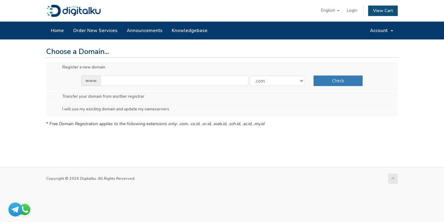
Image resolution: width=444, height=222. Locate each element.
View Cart (383, 11)
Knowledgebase (190, 30)
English (330, 10)
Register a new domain (78, 67)
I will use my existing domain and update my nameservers (110, 109)
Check (338, 81)
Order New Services (95, 30)
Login (352, 10)
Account (381, 30)
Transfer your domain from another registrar (98, 96)
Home (57, 30)
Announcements (144, 30)
